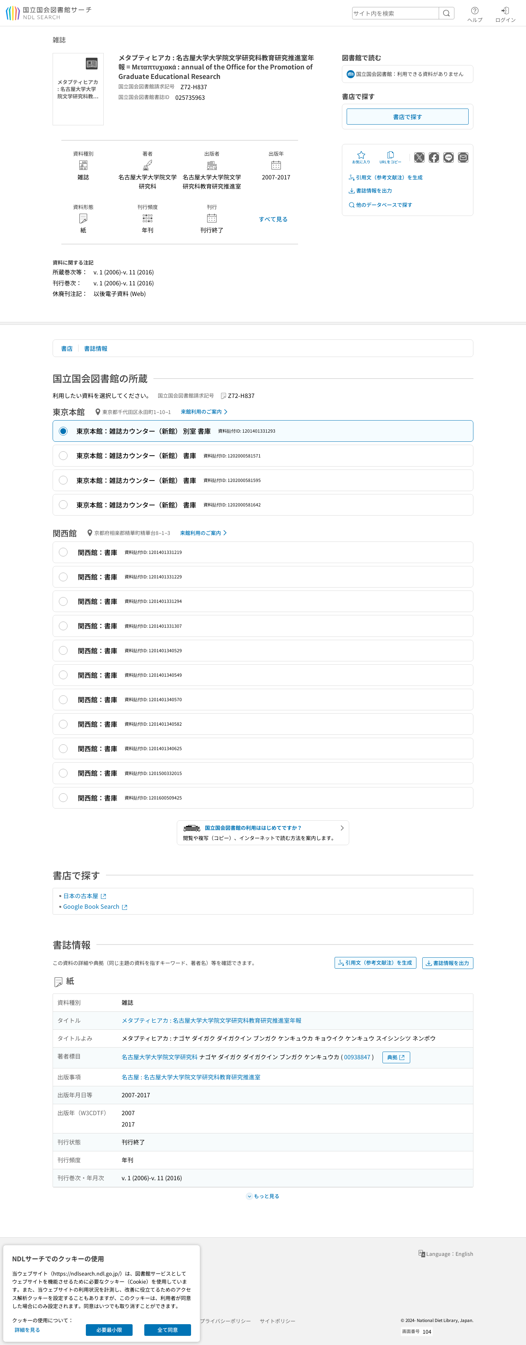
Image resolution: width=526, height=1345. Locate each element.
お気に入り (361, 157)
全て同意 (167, 1329)
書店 (67, 348)
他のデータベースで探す (380, 205)
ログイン (505, 13)
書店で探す (407, 116)
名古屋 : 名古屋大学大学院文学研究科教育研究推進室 (191, 1076)
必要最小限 (109, 1329)
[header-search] (403, 13)
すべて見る (273, 218)
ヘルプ (475, 13)
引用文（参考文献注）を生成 (385, 177)
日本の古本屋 (85, 895)
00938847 (357, 1056)
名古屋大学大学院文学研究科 (160, 1056)
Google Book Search (95, 906)
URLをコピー (390, 157)
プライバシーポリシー (225, 1321)
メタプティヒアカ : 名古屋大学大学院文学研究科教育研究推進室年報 (211, 1020)
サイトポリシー (278, 1321)
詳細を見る (27, 1329)
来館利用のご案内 (205, 411)
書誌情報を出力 (370, 190)
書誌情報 (95, 348)
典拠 (396, 1057)
